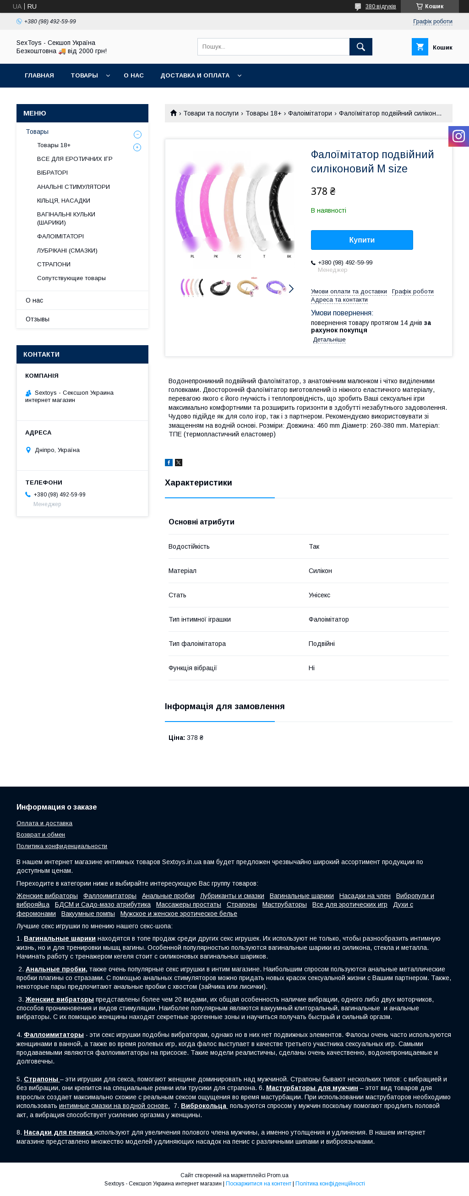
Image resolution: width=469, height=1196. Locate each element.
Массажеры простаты (188, 904)
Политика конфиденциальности (61, 846)
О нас (134, 75)
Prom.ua (278, 1175)
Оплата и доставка (44, 823)
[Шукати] (360, 46)
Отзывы (37, 319)
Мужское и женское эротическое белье (178, 913)
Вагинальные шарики (302, 895)
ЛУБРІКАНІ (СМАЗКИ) (67, 250)
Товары (84, 75)
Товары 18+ (263, 113)
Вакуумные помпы (88, 913)
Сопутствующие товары (71, 278)
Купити (362, 240)
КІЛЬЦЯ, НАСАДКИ (63, 200)
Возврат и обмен (40, 834)
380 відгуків (380, 6)
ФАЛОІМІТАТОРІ (60, 236)
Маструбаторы (284, 904)
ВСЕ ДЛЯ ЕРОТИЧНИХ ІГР (75, 158)
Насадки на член (365, 895)
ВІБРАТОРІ (52, 172)
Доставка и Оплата (194, 75)
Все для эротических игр (349, 904)
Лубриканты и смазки (232, 895)
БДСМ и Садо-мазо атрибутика (103, 904)
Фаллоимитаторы (109, 895)
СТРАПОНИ (54, 264)
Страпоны (242, 904)
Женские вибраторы (47, 895)
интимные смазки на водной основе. (114, 1105)
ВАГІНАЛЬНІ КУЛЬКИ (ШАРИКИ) (66, 218)
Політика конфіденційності (330, 1183)
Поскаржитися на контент (258, 1183)
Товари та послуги (211, 113)
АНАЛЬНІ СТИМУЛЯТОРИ (73, 186)
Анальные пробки (168, 895)
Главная (39, 75)
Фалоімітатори (310, 113)
